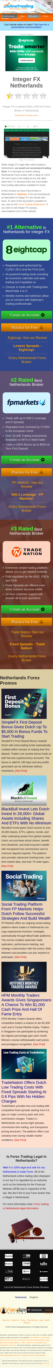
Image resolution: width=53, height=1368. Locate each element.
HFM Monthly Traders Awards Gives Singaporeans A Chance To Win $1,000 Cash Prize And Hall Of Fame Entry (26, 1004)
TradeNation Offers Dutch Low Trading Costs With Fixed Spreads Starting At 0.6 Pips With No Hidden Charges (23, 1091)
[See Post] (21, 770)
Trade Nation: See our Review (27, 634)
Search (47, 1320)
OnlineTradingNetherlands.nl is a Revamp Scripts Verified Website (23, 1355)
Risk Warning (32, 1320)
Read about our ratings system (26, 115)
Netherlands (9, 16)
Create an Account (24, 315)
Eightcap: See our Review (27, 338)
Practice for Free (25, 327)
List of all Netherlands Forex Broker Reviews (26, 1287)
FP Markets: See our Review (27, 484)
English (34, 16)
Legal (41, 1320)
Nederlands (21, 1297)
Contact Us (15, 1320)
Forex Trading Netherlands (32, 204)
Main (22, 16)
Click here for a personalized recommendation (30, 25)
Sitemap (26, 1323)
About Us (5, 1320)
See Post (46, 1363)
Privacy (23, 1320)
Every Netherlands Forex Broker (27, 360)
